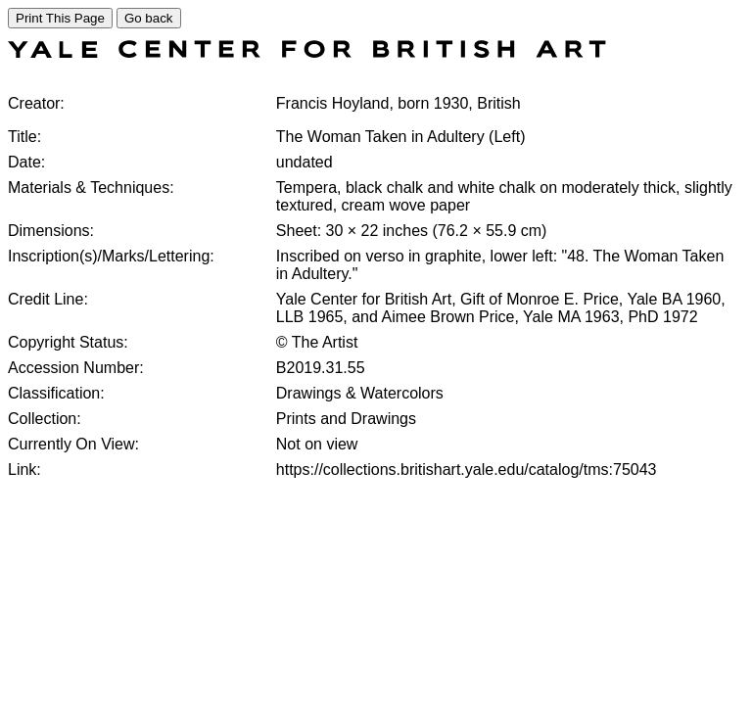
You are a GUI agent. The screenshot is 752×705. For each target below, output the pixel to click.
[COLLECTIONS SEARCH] (307, 52)
